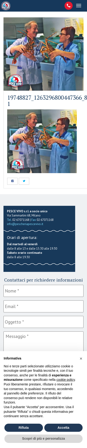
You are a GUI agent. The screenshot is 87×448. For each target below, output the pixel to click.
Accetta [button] (63, 427)
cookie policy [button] (65, 379)
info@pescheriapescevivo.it (25, 224)
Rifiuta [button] (24, 427)
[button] (81, 358)
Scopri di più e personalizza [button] (43, 438)
